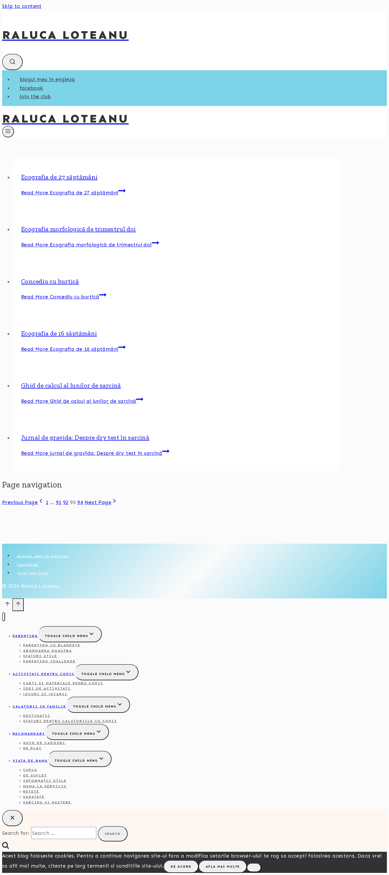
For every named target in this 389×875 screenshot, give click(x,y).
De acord (181, 866)
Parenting (25, 636)
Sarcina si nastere (47, 802)
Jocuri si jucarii (45, 694)
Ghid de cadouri (44, 743)
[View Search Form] (12, 62)
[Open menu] (8, 131)
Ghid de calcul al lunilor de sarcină (71, 385)
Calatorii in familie (39, 706)
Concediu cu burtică (50, 281)
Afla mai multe (223, 866)
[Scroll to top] (7, 606)
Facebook (31, 88)
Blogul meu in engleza (47, 79)
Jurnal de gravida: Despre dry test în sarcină (85, 437)
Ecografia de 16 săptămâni (59, 333)
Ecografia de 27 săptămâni (59, 177)
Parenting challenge (49, 661)
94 (80, 502)
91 (58, 502)
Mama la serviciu (45, 786)
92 (66, 502)
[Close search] (12, 818)
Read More (73, 193)
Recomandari (29, 734)
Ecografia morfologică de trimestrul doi (78, 229)
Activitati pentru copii (44, 674)
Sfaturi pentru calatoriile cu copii (70, 721)
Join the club (35, 97)
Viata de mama (30, 760)
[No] (254, 867)
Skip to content (22, 6)
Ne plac (32, 748)
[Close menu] (3, 616)
